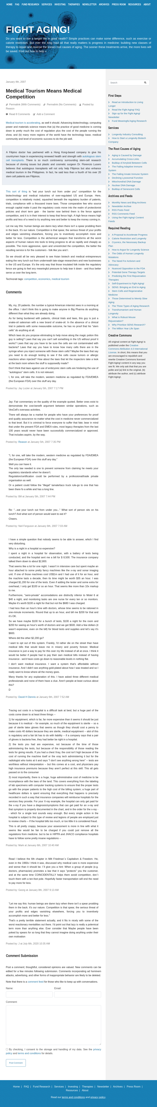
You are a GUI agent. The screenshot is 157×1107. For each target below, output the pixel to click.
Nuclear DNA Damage (123, 185)
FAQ (17, 4)
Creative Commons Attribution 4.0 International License (127, 349)
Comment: (11, 1002)
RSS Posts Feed (120, 210)
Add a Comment (46, 114)
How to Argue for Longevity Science (130, 249)
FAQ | (28, 1086)
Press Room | (135, 1086)
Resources (134, 4)
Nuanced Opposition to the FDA (128, 268)
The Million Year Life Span (125, 328)
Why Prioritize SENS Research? (128, 324)
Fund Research (30, 4)
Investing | (74, 1086)
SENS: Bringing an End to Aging (128, 287)
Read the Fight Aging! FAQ (126, 109)
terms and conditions (29, 1053)
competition (30, 279)
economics (44, 279)
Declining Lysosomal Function (127, 177)
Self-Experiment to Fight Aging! (128, 283)
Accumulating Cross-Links (125, 159)
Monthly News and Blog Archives (129, 202)
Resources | (73, 1090)
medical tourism (60, 279)
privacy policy (97, 1097)
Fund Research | (43, 1086)
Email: (57, 988)
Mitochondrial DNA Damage (126, 181)
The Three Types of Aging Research (130, 306)
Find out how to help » (33, 51)
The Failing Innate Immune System (130, 174)
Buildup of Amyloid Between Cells (129, 162)
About (147, 4)
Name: (9, 988)
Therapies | (89, 1086)
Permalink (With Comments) (24, 104)
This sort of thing (16, 191)
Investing (60, 4)
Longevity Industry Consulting (127, 134)
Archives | (119, 1086)
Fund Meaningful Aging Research (129, 121)
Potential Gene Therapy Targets (128, 272)
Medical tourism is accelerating (23, 122)
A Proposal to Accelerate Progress (129, 234)
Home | (18, 1086)
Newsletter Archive (121, 206)
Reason (22, 442)
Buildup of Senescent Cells (126, 189)
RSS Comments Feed (123, 213)
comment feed (35, 981)
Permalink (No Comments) (61, 104)
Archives (104, 4)
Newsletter (89, 4)
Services (47, 4)
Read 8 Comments (20, 114)
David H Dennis (27, 697)
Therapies (74, 4)
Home (9, 4)
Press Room (119, 4)
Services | (60, 1086)
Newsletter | (104, 1086)
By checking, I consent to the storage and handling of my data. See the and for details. (53, 1051)
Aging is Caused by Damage (127, 155)
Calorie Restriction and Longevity (129, 238)
